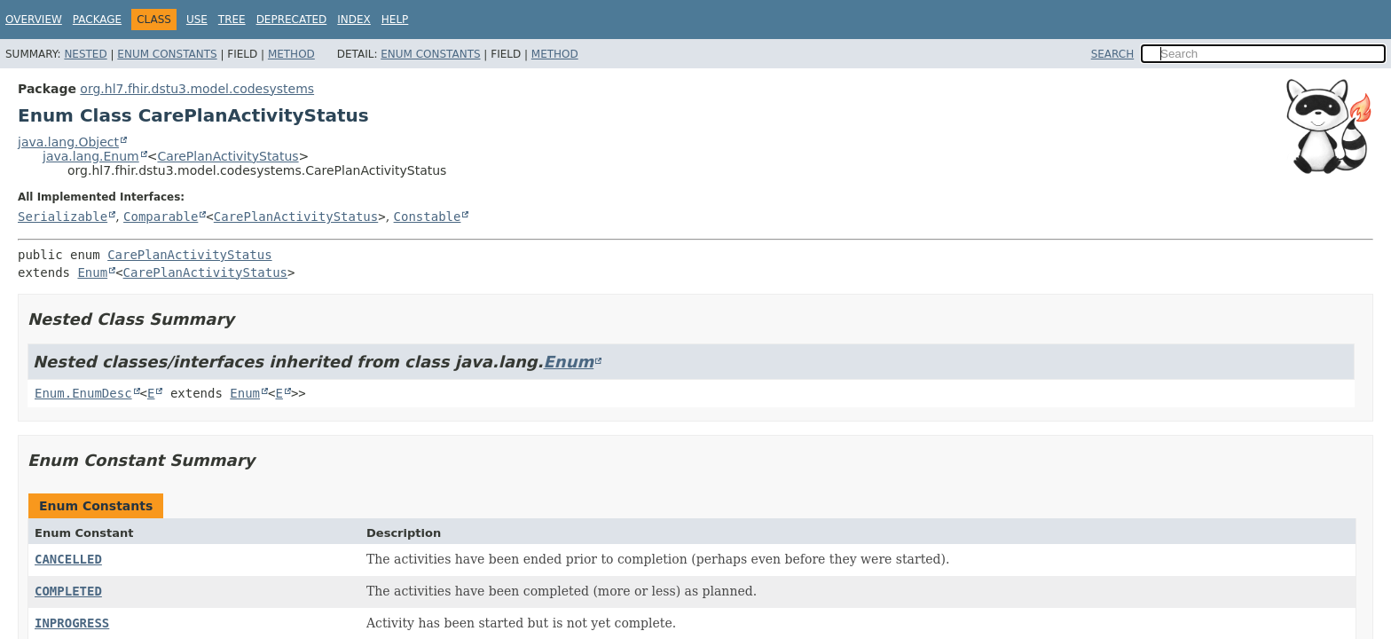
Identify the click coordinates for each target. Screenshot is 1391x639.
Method (291, 54)
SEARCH (1113, 54)
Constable (427, 216)
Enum (92, 272)
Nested (85, 54)
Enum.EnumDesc (83, 393)
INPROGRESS (72, 623)
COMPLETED (68, 591)
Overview (33, 19)
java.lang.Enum (91, 156)
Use (197, 19)
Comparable (160, 216)
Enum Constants (166, 54)
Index (354, 19)
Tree (232, 19)
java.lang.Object (68, 142)
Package (97, 19)
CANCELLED (68, 559)
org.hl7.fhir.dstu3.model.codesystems (197, 89)
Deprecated (291, 19)
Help (395, 19)
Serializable (62, 216)
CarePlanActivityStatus (227, 156)
